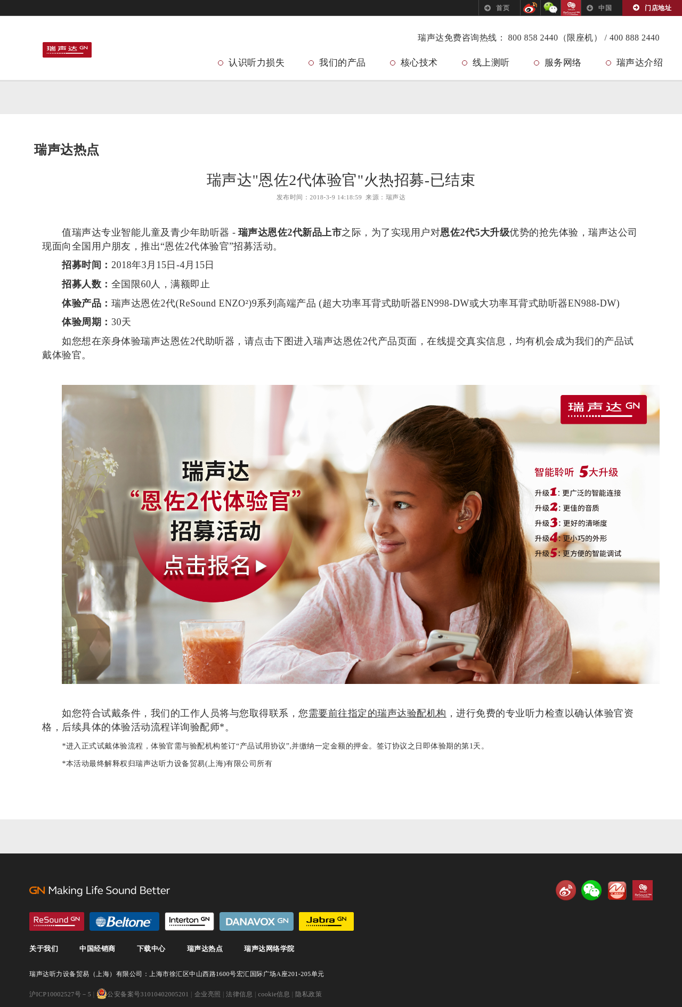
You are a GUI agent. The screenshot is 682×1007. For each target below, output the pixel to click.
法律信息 (239, 994)
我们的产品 (342, 63)
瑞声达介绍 (639, 63)
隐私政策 (308, 994)
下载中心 (151, 949)
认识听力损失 (257, 63)
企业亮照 (207, 994)
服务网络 (563, 63)
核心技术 (419, 63)
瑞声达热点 (205, 949)
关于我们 (43, 949)
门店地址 (658, 8)
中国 (605, 8)
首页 (502, 8)
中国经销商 (97, 949)
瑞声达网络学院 (269, 949)
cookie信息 (274, 994)
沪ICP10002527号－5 (60, 994)
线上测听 (491, 63)
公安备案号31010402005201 (142, 994)
